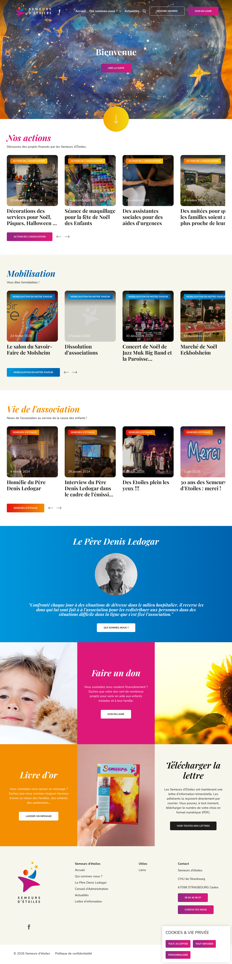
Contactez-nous (196, 909)
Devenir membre (167, 11)
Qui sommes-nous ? (103, 11)
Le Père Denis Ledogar (91, 883)
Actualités (132, 11)
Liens (142, 870)
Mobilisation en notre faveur (33, 372)
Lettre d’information (88, 901)
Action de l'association (30, 236)
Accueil (80, 11)
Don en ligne (203, 11)
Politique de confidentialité (73, 953)
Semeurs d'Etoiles (25, 508)
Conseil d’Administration (91, 889)
